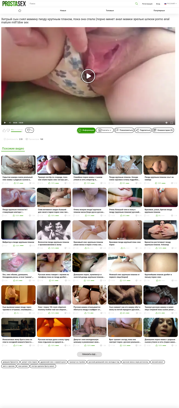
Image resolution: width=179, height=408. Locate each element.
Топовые (110, 10)
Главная (20, 10)
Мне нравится (4, 130)
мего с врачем (9, 366)
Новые (63, 10)
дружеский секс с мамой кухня (53, 362)
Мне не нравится (8, 130)
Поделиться (145, 130)
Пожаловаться (126, 130)
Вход (158, 4)
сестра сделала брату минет (43, 366)
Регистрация (147, 4)
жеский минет (157, 362)
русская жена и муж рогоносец (135, 362)
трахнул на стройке (77, 362)
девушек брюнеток (10, 362)
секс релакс (23, 366)
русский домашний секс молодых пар (104, 362)
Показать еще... (89, 354)
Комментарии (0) (165, 130)
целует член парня (29, 362)
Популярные (159, 10)
